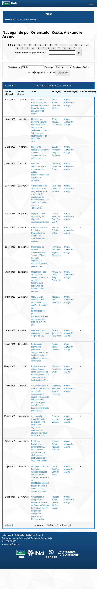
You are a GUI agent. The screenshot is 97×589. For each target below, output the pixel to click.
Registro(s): (40, 73)
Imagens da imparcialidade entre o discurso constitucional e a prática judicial (40, 152)
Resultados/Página (81, 67)
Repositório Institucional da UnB (20, 19)
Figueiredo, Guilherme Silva (57, 369)
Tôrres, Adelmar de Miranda (57, 122)
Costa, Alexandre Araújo (69, 102)
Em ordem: (49, 67)
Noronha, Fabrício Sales (56, 230)
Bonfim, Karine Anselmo (55, 347)
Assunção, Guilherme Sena (56, 166)
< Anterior (10, 85)
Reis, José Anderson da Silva (56, 188)
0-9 (19, 45)
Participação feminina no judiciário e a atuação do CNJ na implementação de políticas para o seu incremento (39, 352)
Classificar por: (14, 67)
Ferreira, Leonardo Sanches (56, 419)
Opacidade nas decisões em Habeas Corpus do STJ (40, 333)
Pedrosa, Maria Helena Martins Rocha (56, 502)
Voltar (48, 13)
